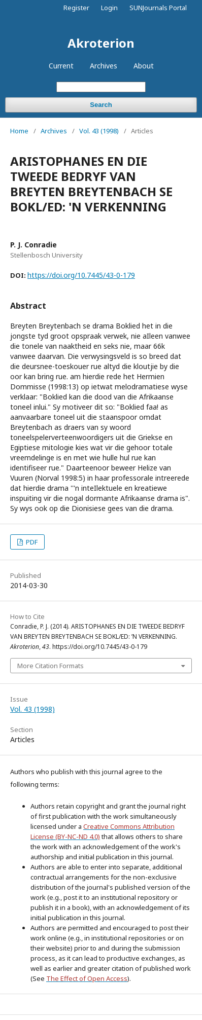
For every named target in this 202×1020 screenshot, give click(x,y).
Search (101, 104)
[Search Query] (101, 87)
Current (61, 65)
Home (19, 130)
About (143, 65)
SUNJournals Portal (158, 7)
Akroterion (101, 42)
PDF (31, 542)
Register (76, 7)
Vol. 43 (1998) (99, 130)
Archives (103, 65)
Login (109, 7)
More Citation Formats (50, 665)
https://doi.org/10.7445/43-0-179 (81, 275)
